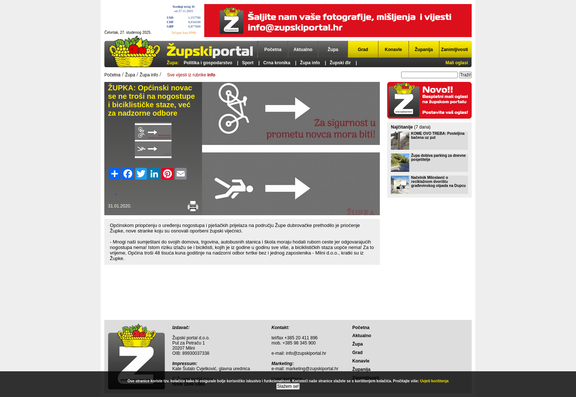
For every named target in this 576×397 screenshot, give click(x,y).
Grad (363, 49)
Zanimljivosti (454, 49)
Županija (424, 49)
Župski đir (340, 62)
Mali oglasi (457, 62)
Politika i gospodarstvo (208, 62)
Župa (333, 49)
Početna (273, 49)
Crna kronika (276, 62)
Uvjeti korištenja (434, 381)
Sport (247, 62)
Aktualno (303, 49)
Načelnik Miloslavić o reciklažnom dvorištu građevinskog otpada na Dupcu (438, 182)
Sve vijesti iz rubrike (191, 74)
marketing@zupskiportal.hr (312, 368)
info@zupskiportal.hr (306, 353)
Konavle (393, 49)
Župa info (310, 62)
